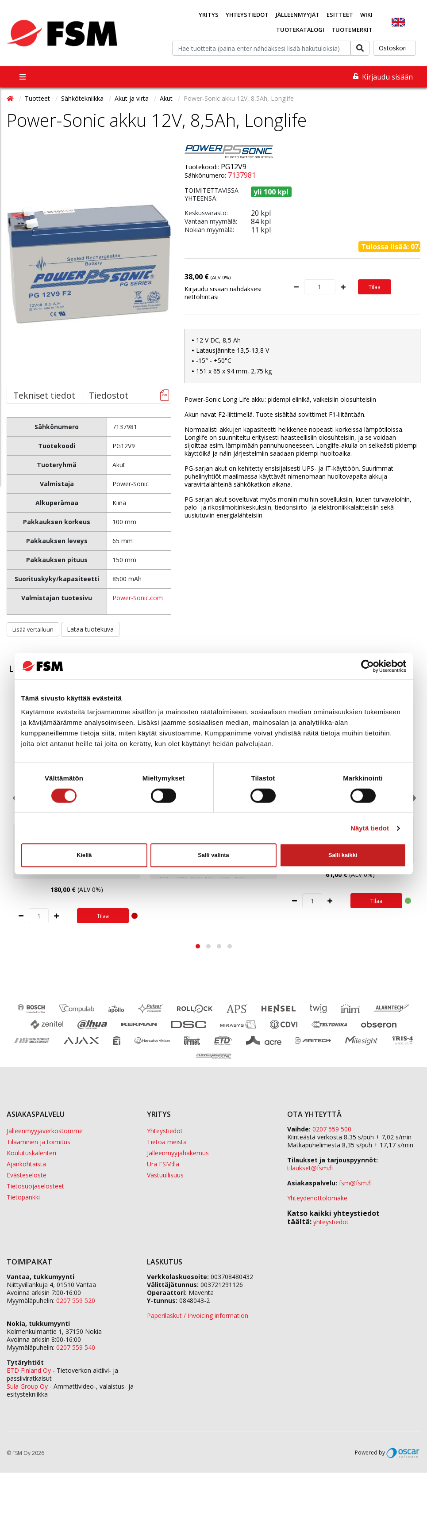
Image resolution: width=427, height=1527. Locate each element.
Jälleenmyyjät (297, 15)
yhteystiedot (331, 1222)
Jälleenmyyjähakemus (178, 1153)
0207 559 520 (75, 1300)
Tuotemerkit (352, 30)
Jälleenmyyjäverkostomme (45, 1131)
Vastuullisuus (165, 1175)
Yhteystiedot (247, 15)
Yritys (209, 15)
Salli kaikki (342, 855)
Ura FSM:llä (163, 1164)
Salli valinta (213, 855)
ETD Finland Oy (29, 1370)
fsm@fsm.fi (355, 1183)
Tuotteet (38, 98)
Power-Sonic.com (137, 598)
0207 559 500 (331, 1129)
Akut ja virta (132, 98)
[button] (197, 946)
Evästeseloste (26, 1175)
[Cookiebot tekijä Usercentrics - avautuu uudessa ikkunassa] (367, 666)
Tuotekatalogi (300, 30)
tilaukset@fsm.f (310, 1168)
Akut (167, 98)
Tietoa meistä (167, 1142)
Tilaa (375, 287)
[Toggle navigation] (22, 77)
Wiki (366, 15)
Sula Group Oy (27, 1386)
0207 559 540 (75, 1347)
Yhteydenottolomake (317, 1198)
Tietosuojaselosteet (35, 1186)
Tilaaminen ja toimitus (38, 1142)
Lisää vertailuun (33, 629)
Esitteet (340, 15)
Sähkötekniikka (83, 98)
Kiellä (84, 855)
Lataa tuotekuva (90, 629)
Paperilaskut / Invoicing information (197, 1315)
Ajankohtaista (26, 1164)
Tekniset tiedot (44, 395)
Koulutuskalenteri (31, 1153)
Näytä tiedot (369, 828)
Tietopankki (23, 1197)
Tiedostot (108, 395)
